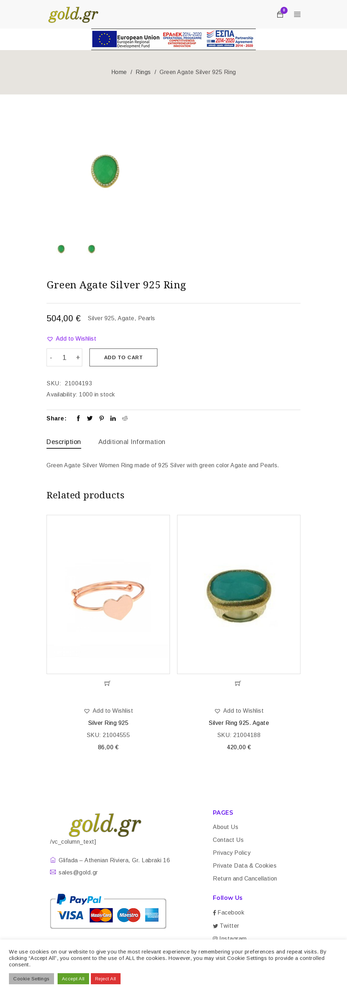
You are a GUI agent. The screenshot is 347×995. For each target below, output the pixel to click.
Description (64, 440)
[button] (71, 339)
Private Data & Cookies (245, 866)
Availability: (62, 393)
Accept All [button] (73, 978)
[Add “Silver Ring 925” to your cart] (108, 683)
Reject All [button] (105, 978)
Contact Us (228, 840)
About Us (225, 827)
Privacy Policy (231, 853)
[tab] (64, 442)
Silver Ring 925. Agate (239, 723)
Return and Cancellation (245, 879)
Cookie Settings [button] (31, 978)
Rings (143, 72)
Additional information (132, 440)
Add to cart (125, 357)
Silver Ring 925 (108, 723)
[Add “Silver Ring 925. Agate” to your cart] (238, 683)
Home (119, 72)
